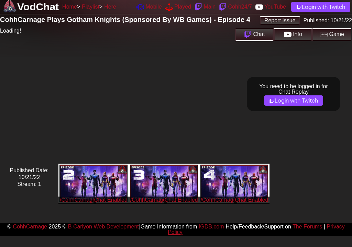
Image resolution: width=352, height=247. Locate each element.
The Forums (307, 227)
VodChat (38, 6)
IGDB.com (211, 227)
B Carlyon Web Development (103, 227)
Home (69, 7)
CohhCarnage (30, 227)
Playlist (90, 7)
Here (110, 7)
